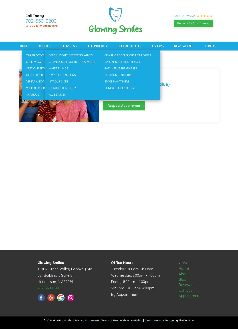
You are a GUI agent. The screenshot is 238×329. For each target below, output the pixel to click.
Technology (97, 46)
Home (24, 46)
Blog (182, 279)
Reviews (157, 46)
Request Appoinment (124, 106)
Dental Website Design (159, 320)
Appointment (190, 295)
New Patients (184, 46)
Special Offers (129, 46)
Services (68, 46)
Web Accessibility (131, 320)
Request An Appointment (193, 23)
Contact (211, 46)
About (44, 46)
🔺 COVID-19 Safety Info (41, 25)
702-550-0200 (41, 21)
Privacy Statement (87, 320)
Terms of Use (109, 320)
